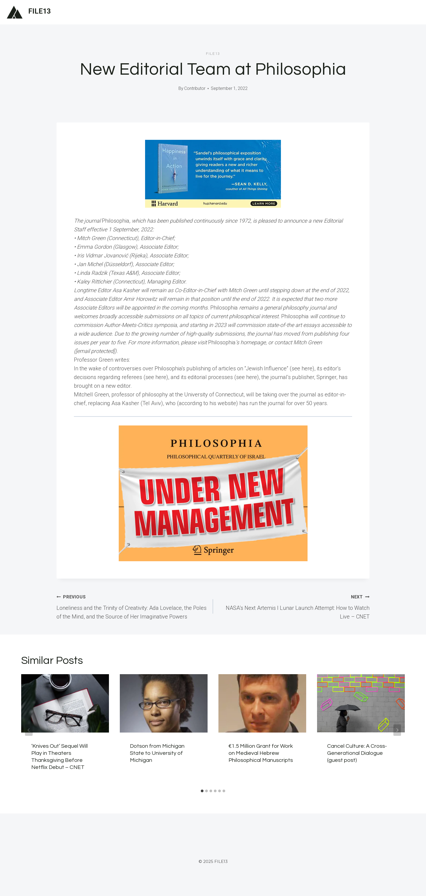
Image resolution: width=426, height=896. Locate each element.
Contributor (194, 88)
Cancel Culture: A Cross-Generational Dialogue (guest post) (357, 753)
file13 (213, 54)
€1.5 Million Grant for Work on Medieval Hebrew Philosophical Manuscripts (260, 753)
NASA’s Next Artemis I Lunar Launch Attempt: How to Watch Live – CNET (293, 606)
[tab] (202, 791)
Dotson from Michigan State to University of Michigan (157, 753)
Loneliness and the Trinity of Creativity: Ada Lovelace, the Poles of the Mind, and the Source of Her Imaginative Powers (132, 606)
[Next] (397, 730)
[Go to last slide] (29, 730)
